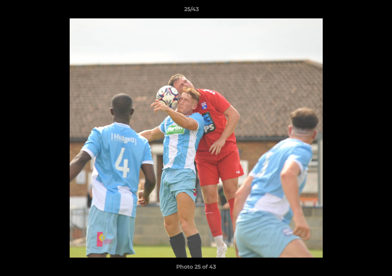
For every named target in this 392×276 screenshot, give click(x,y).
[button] (359, 11)
